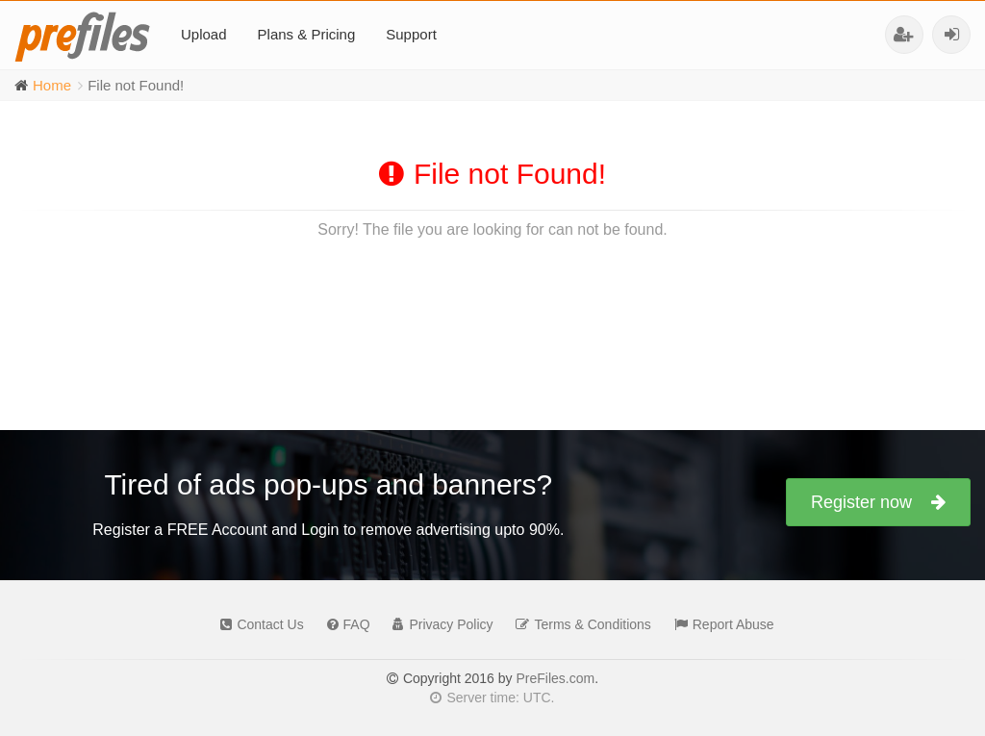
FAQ (343, 624)
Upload (204, 34)
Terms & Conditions (578, 624)
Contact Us (257, 624)
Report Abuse (719, 624)
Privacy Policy (437, 624)
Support (411, 34)
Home (52, 85)
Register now (878, 502)
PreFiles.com (555, 678)
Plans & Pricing (307, 34)
